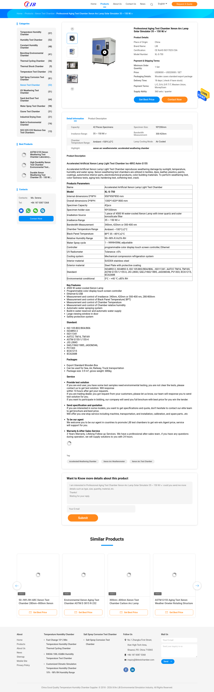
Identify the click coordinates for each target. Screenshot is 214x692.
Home (20, 640)
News (19, 652)
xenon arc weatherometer (114, 461)
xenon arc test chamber (142, 461)
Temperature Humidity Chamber (36, 33)
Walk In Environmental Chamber (36, 123)
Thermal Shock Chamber (36, 66)
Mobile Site (22, 661)
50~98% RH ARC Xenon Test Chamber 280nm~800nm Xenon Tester (36, 603)
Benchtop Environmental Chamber (36, 54)
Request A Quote (184, 4)
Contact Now (36, 218)
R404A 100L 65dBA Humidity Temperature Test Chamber (60, 656)
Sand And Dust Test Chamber (36, 99)
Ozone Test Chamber (36, 111)
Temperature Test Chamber (36, 71)
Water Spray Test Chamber (36, 106)
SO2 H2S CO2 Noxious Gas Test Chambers (36, 131)
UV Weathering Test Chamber (36, 91)
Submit (83, 518)
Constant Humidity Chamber (36, 46)
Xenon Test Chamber (36, 85)
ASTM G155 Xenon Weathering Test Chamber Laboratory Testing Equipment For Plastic (40, 154)
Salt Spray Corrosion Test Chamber (36, 78)
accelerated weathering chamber (82, 461)
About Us (21, 648)
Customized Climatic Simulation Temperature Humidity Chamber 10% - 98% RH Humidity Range (61, 668)
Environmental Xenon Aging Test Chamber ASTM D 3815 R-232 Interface (81, 603)
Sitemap (21, 657)
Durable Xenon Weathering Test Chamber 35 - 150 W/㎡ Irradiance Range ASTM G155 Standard (41, 175)
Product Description (97, 118)
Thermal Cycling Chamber (36, 60)
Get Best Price (146, 99)
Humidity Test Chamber (36, 39)
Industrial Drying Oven (36, 116)
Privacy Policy (23, 665)
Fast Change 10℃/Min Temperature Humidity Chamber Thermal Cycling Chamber (61, 644)
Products (21, 644)
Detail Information (75, 118)
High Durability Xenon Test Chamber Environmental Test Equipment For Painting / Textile (41, 164)
